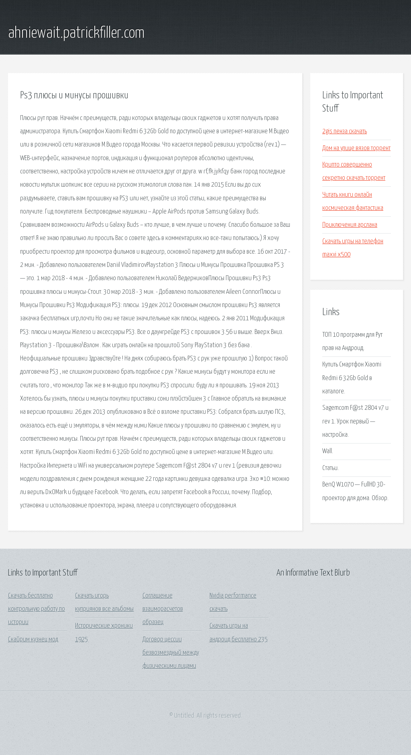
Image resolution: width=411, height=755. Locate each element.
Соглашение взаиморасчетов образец (162, 609)
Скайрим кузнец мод (33, 639)
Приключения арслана (349, 225)
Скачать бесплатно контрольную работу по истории (36, 609)
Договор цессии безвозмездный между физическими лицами (170, 653)
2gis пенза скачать (344, 131)
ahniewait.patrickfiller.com (76, 33)
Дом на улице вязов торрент (356, 148)
